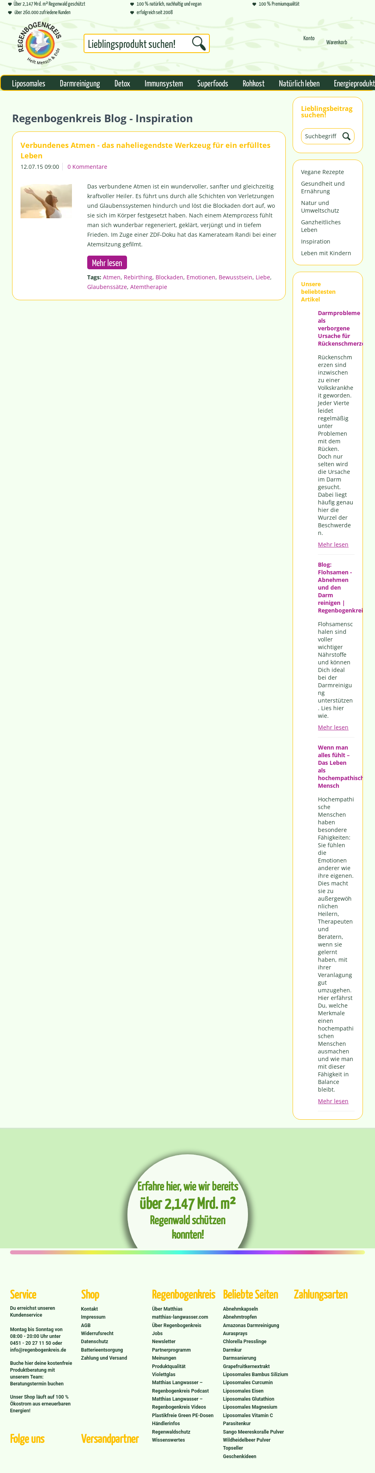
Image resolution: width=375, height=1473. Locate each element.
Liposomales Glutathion (249, 1399)
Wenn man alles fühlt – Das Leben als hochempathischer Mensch (336, 766)
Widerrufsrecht (97, 1333)
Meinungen (164, 1358)
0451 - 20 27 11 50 (31, 1343)
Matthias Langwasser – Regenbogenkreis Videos (179, 1403)
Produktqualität (168, 1366)
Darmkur (232, 1350)
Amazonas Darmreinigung (251, 1325)
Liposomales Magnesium (250, 1407)
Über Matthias (167, 1309)
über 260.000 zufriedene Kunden (39, 11)
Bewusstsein (235, 277)
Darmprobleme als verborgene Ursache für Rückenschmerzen (336, 328)
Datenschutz (95, 1341)
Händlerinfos (166, 1423)
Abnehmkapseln (240, 1309)
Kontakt (89, 1309)
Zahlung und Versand (104, 1358)
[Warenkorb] (336, 46)
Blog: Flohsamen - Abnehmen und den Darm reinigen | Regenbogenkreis (336, 587)
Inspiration (315, 241)
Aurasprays (235, 1333)
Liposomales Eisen (243, 1391)
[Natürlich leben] (299, 83)
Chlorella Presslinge (244, 1341)
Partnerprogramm (171, 1350)
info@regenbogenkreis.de (38, 1350)
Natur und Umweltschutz (320, 206)
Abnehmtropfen (240, 1317)
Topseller (233, 1448)
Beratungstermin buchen (37, 1384)
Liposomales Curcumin (248, 1382)
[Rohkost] (254, 83)
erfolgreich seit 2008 (151, 11)
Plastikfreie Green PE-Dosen (182, 1415)
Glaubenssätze (107, 287)
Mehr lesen (333, 544)
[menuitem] (147, 45)
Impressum (93, 1317)
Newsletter (164, 1341)
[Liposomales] (29, 83)
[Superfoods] (213, 83)
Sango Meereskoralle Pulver (253, 1432)
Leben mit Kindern (326, 253)
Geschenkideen (239, 1456)
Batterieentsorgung (102, 1350)
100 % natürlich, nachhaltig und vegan (165, 3)
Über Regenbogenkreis (176, 1325)
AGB (86, 1325)
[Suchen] (199, 43)
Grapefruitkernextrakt (246, 1366)
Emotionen (200, 277)
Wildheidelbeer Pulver (246, 1440)
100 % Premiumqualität (275, 3)
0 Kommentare (87, 166)
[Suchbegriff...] (147, 43)
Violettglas (163, 1374)
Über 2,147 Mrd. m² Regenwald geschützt (46, 3)
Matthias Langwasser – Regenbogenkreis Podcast (180, 1386)
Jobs (157, 1333)
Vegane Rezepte (322, 172)
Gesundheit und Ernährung (323, 187)
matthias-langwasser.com (180, 1317)
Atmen (112, 277)
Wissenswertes (168, 1440)
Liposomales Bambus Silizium (255, 1374)
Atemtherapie (148, 287)
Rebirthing (138, 277)
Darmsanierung (239, 1358)
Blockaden (169, 277)
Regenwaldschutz (171, 1432)
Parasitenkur (237, 1423)
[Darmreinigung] (80, 83)
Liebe (263, 277)
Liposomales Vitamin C (248, 1415)
